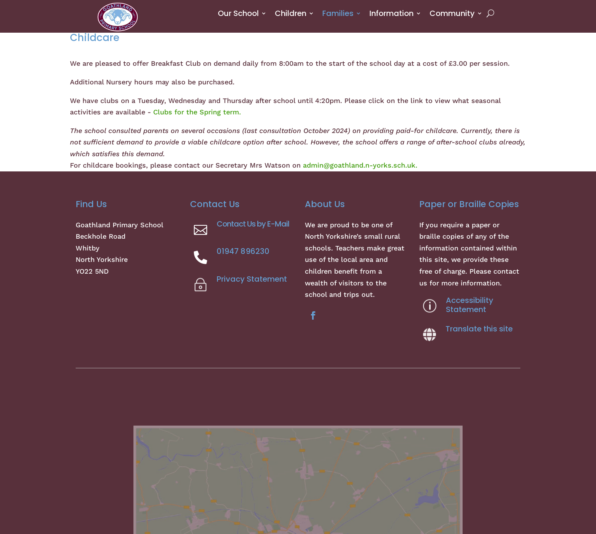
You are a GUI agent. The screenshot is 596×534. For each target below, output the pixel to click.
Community (452, 13)
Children (290, 13)
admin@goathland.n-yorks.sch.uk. (360, 165)
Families (337, 13)
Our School (238, 13)
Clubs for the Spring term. (197, 112)
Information (391, 13)
